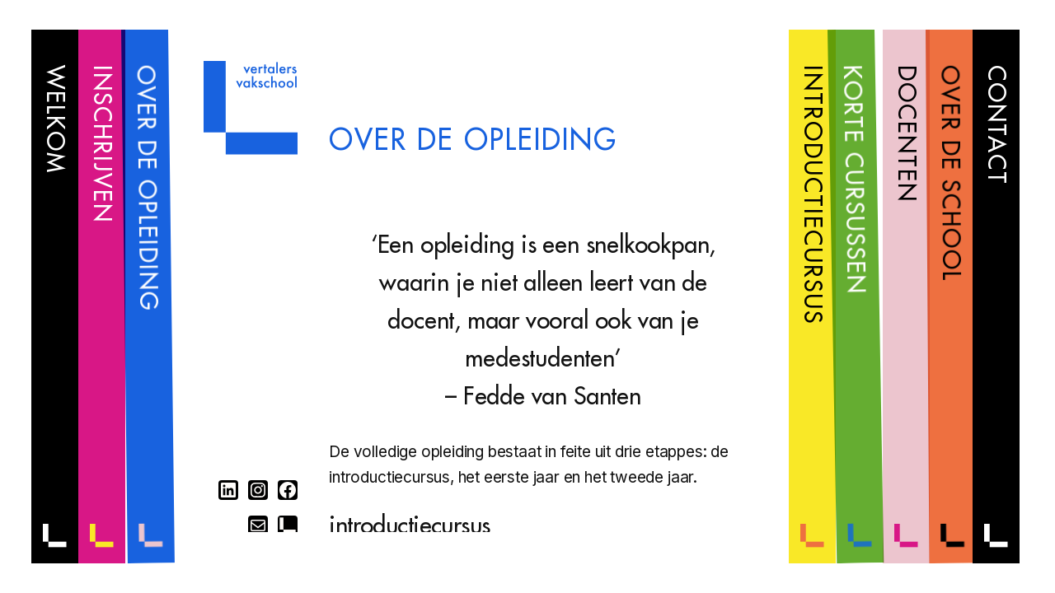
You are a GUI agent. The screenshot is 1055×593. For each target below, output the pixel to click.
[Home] (251, 149)
